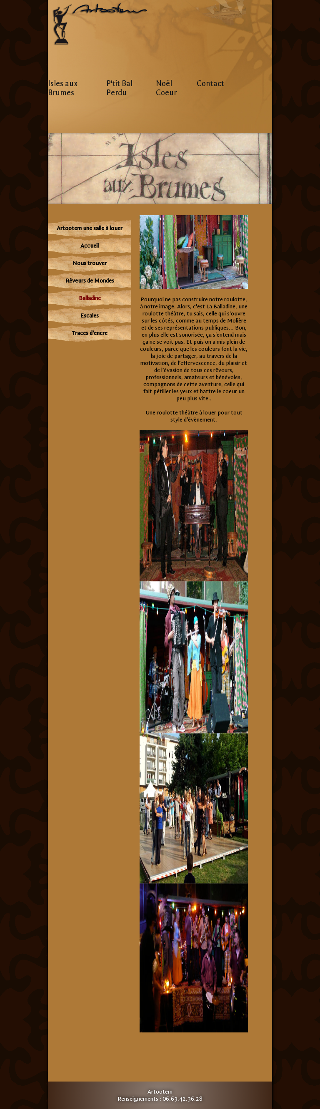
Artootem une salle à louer (89, 228)
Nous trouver (89, 263)
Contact (210, 83)
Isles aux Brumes (63, 88)
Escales (89, 315)
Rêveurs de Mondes (89, 280)
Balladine (90, 298)
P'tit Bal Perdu (119, 88)
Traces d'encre (90, 333)
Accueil (89, 245)
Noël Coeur (166, 88)
